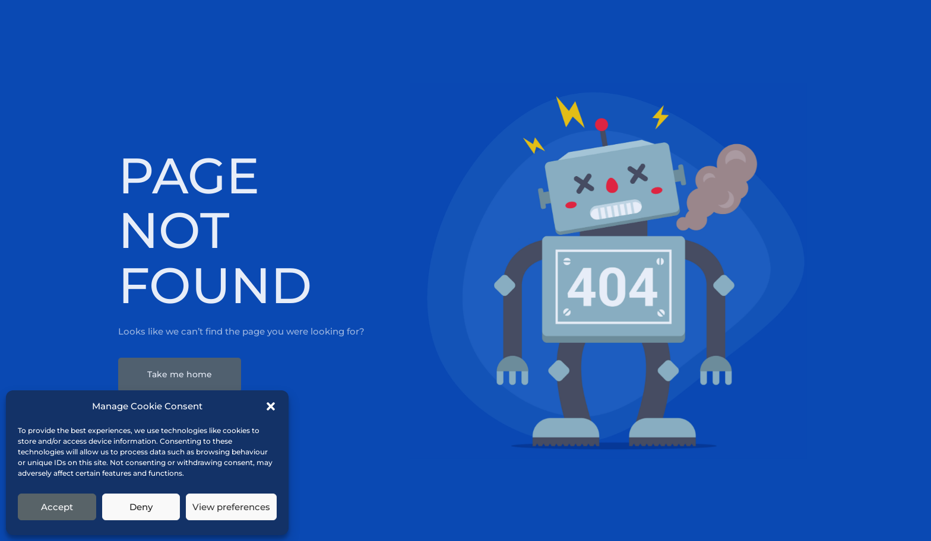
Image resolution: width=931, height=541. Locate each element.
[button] (271, 406)
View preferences (231, 507)
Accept (57, 507)
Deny (141, 507)
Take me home (179, 374)
